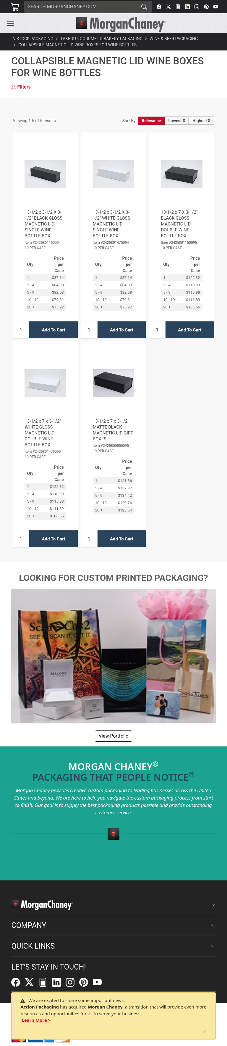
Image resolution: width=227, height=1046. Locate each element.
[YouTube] (215, 6)
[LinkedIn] (187, 6)
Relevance (151, 120)
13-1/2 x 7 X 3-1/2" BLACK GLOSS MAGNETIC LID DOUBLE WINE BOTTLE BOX (179, 224)
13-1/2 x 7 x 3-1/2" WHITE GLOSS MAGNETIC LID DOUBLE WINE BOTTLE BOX (43, 433)
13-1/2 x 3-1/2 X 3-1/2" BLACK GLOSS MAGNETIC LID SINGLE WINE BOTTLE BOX (43, 224)
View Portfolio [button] (113, 736)
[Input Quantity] (21, 330)
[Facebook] (159, 6)
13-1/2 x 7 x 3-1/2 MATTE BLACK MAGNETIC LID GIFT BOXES (113, 430)
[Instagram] (196, 6)
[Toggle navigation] (11, 23)
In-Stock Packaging (32, 38)
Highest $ (201, 120)
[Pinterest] (206, 6)
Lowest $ (176, 120)
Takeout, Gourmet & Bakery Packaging (101, 38)
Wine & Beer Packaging (174, 38)
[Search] (80, 7)
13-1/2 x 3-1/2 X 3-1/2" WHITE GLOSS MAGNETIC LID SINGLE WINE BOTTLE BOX (111, 224)
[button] (11, 23)
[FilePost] (178, 6)
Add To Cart (53, 330)
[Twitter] (168, 6)
